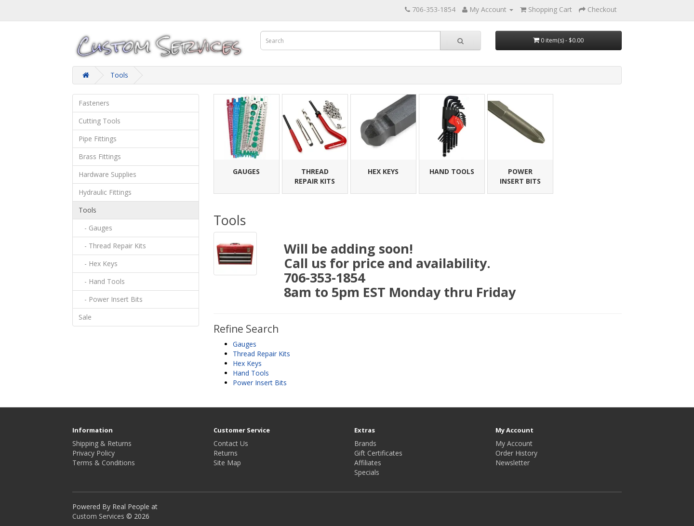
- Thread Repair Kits (112, 245)
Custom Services (98, 516)
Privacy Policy (93, 453)
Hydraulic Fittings (105, 192)
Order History (516, 453)
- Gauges (95, 227)
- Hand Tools (102, 281)
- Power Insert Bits (111, 299)
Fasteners (94, 103)
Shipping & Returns (102, 443)
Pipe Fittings (98, 138)
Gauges (246, 171)
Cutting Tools (99, 120)
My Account (514, 443)
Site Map (227, 462)
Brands (365, 443)
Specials (366, 472)
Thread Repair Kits (314, 176)
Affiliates (367, 462)
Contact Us (231, 443)
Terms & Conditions (103, 462)
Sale (85, 317)
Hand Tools (451, 171)
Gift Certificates (378, 453)
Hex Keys (383, 171)
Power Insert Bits (520, 176)
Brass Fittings (100, 156)
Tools (119, 75)
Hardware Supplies (107, 174)
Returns (226, 453)
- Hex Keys (98, 263)
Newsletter (512, 462)
